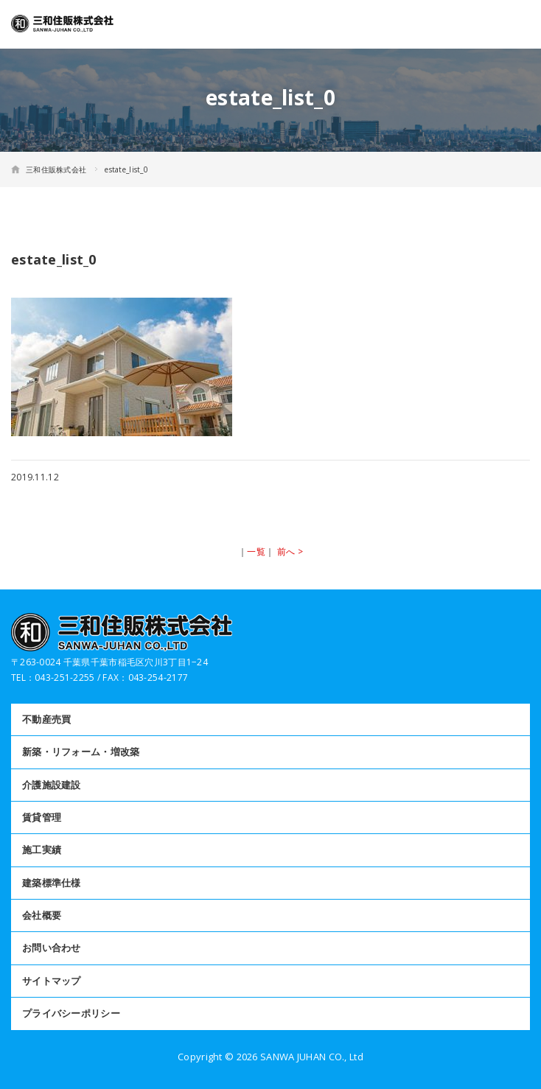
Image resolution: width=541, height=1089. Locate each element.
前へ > (290, 551)
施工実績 (41, 849)
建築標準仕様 (51, 882)
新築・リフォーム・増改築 (80, 751)
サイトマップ (51, 980)
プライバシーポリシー (71, 1013)
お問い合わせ (51, 947)
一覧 (256, 551)
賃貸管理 (41, 817)
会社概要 (41, 915)
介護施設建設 (51, 784)
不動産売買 (46, 719)
